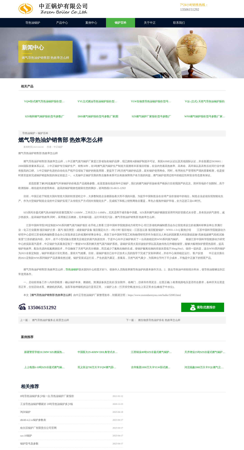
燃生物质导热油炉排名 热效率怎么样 (159, 320)
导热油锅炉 (32, 22)
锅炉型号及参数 (30, 420)
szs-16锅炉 (133, 412)
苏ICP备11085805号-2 (181, 446)
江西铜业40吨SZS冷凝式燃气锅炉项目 (151, 352)
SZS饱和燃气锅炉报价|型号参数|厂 (44, 116)
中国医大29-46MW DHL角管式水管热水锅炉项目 (98, 352)
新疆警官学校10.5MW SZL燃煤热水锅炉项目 (45, 352)
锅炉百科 (120, 22)
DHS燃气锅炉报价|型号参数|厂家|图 (98, 116)
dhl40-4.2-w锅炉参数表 (140, 404)
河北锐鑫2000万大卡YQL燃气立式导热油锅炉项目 (205, 367)
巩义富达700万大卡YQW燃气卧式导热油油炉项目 (98, 367)
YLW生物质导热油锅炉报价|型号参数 (151, 101)
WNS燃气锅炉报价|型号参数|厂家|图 (205, 116)
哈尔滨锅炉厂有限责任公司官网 (39, 412)
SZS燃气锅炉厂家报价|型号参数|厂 (151, 116)
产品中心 (62, 22)
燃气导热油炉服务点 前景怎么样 (50, 320)
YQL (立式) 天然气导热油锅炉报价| (205, 101)
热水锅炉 (132, 428)
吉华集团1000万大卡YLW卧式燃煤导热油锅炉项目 (151, 367)
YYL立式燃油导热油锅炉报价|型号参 (98, 101)
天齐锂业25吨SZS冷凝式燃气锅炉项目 (205, 352)
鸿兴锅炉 (26, 404)
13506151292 (42, 307)
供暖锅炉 (132, 420)
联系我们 (179, 22)
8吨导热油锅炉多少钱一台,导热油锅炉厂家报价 (47, 396)
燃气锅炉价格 (58, 446)
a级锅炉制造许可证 (32, 428)
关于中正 (150, 22)
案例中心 (91, 22)
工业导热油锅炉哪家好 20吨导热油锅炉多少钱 (153, 396)
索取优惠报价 (202, 308)
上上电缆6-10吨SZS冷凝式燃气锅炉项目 (45, 367)
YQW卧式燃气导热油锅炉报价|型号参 (45, 101)
